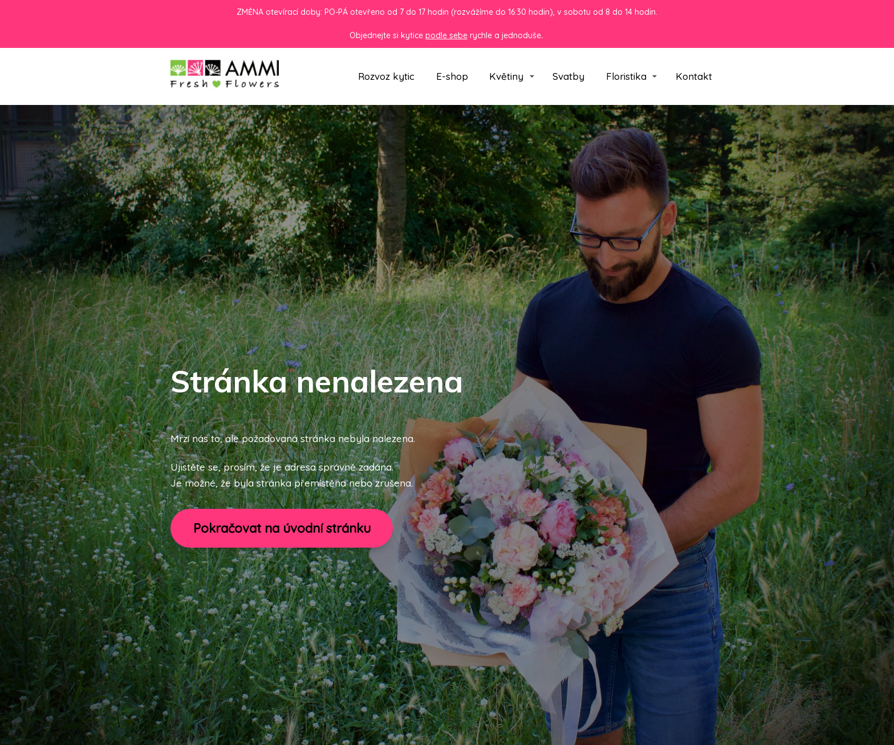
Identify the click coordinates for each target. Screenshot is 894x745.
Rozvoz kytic (386, 76)
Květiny (506, 76)
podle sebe (446, 35)
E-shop (452, 76)
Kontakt (694, 76)
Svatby (568, 76)
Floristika (626, 76)
